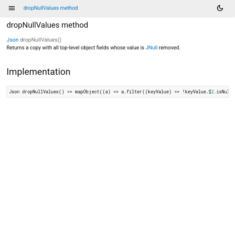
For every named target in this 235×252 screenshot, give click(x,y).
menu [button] (12, 8)
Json (13, 39)
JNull (152, 48)
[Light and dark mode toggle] (220, 8)
